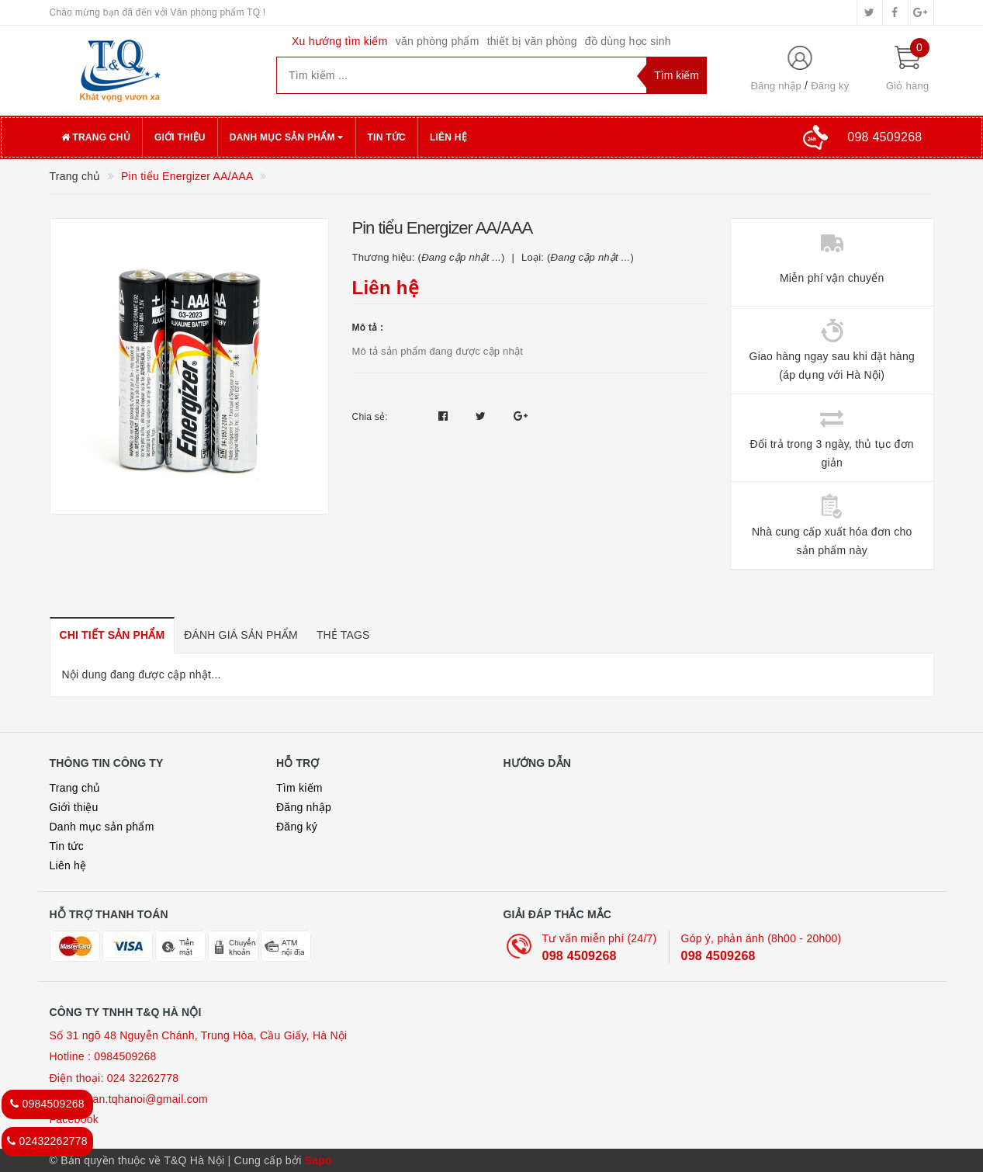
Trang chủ (95, 137)
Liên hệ (448, 137)
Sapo (318, 1160)
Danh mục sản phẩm (287, 137)
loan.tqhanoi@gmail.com (146, 1099)
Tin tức (387, 137)
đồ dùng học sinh (628, 41)
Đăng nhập (775, 86)
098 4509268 (579, 955)
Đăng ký (830, 86)
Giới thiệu (180, 137)
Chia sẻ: (370, 416)
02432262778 (47, 1141)
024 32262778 (143, 1078)
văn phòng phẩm (437, 41)
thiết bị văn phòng (532, 41)
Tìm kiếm (299, 788)
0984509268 (125, 1056)
